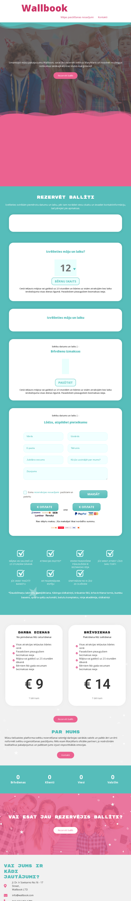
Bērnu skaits (65, 271)
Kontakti (102, 17)
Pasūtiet (65, 372)
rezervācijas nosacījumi (46, 481)
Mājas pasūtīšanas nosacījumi (77, 17)
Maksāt (93, 484)
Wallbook (44, 7)
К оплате (44, 496)
